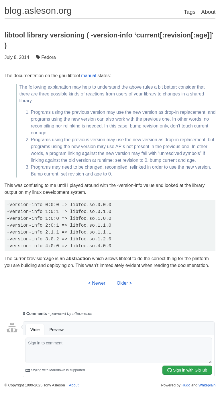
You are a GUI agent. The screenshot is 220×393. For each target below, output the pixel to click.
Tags (190, 12)
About (208, 12)
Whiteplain (207, 385)
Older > (124, 283)
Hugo (186, 385)
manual (88, 75)
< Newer (96, 283)
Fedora (46, 57)
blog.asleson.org (38, 10)
